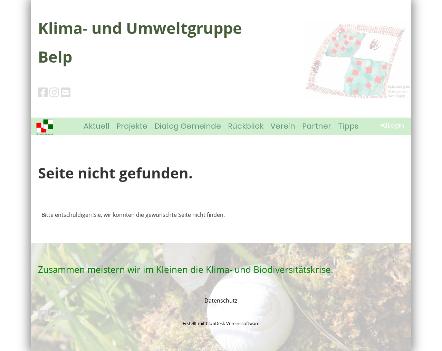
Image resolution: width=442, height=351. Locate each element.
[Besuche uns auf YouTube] (54, 314)
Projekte (131, 126)
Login (391, 125)
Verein (282, 126)
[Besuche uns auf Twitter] (65, 314)
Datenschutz (220, 300)
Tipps (348, 126)
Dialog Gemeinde (187, 126)
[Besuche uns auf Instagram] (54, 92)
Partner (316, 126)
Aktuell (96, 126)
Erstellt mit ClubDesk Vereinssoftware (221, 323)
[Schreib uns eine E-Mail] (65, 92)
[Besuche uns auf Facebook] (43, 92)
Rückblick (245, 126)
